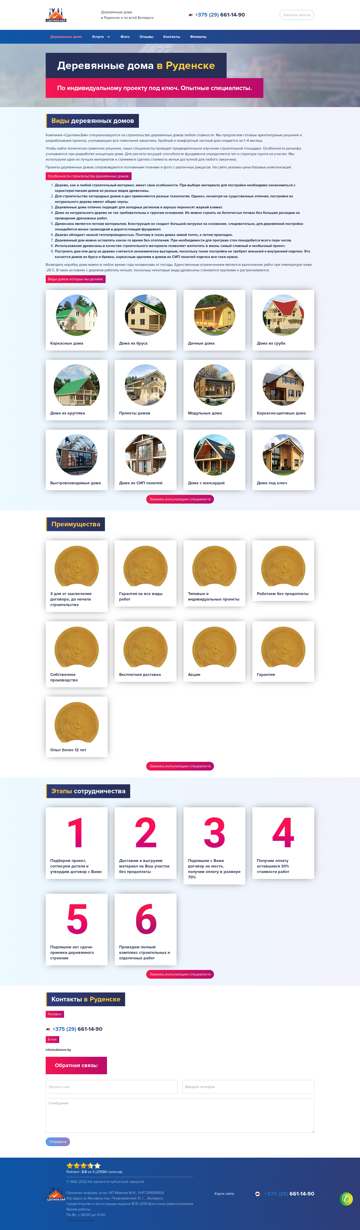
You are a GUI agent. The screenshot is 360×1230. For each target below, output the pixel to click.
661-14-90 (220, 15)
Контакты (171, 36)
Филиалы (198, 36)
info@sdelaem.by (58, 1050)
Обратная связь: (76, 1065)
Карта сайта (224, 1193)
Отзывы (146, 36)
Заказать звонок (297, 15)
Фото (125, 36)
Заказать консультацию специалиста (180, 499)
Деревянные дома (66, 36)
